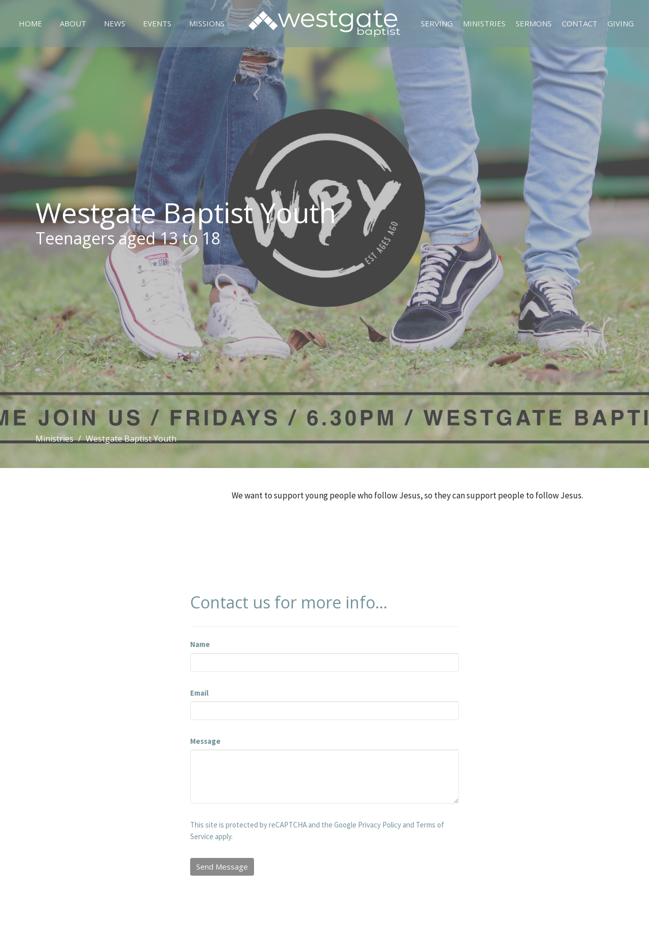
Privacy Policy (379, 825)
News (114, 23)
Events (157, 23)
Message (205, 741)
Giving (620, 23)
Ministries (484, 23)
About (73, 23)
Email (199, 693)
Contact (579, 23)
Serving (437, 23)
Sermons (534, 23)
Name (200, 644)
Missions (207, 23)
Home (30, 23)
